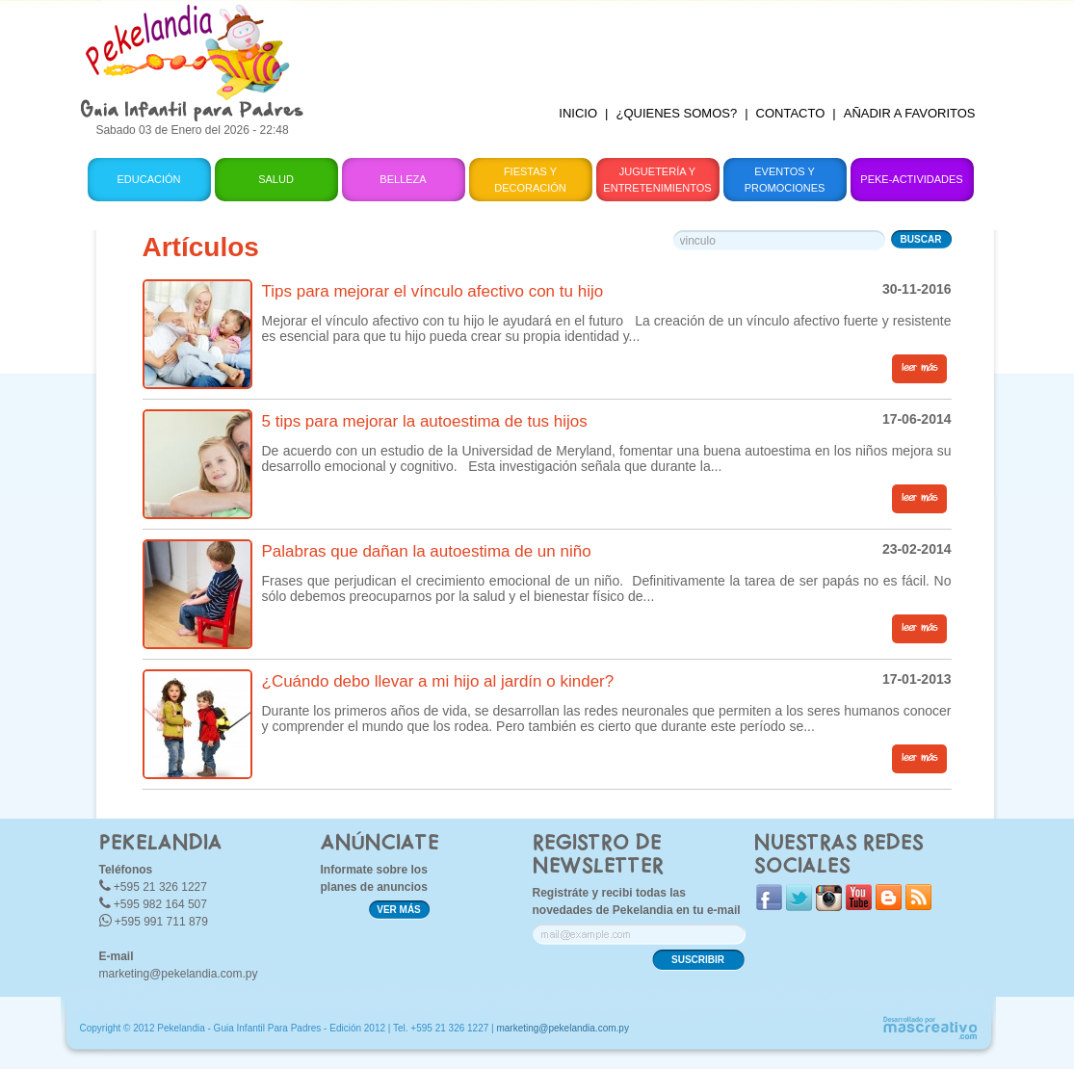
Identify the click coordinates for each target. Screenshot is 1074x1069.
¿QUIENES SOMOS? (676, 113)
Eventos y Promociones (785, 180)
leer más (919, 368)
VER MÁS (399, 909)
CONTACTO (790, 113)
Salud (276, 179)
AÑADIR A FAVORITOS (910, 113)
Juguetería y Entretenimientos (657, 180)
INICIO (578, 113)
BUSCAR (921, 239)
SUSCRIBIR (697, 959)
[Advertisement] (656, 43)
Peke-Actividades (911, 179)
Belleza (403, 179)
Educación (148, 179)
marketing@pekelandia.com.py (178, 973)
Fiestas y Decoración (530, 180)
